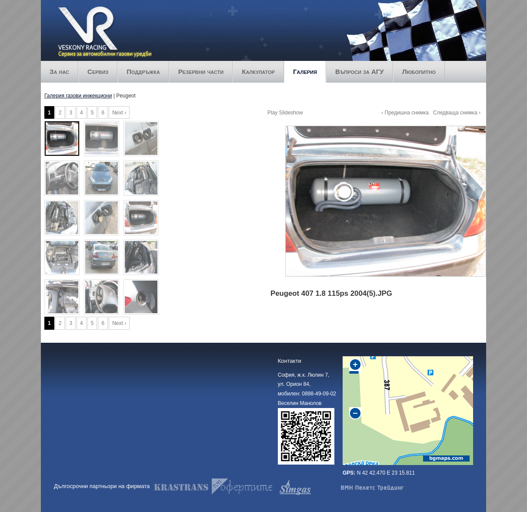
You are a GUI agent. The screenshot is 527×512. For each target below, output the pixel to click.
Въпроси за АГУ (359, 71)
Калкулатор (258, 71)
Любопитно (419, 71)
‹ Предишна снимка (405, 113)
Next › (119, 113)
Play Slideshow (285, 113)
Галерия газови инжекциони (78, 96)
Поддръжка (143, 71)
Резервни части (201, 71)
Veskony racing (105, 16)
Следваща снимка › (456, 113)
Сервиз (97, 71)
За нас (59, 71)
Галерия (305, 71)
